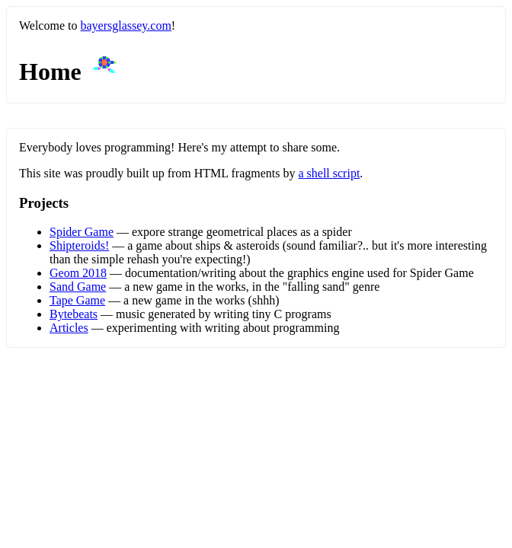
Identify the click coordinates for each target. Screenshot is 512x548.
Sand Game (78, 286)
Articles (69, 327)
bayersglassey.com (125, 25)
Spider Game (82, 231)
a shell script (329, 173)
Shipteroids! (79, 245)
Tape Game (77, 300)
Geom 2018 (78, 272)
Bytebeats (74, 313)
